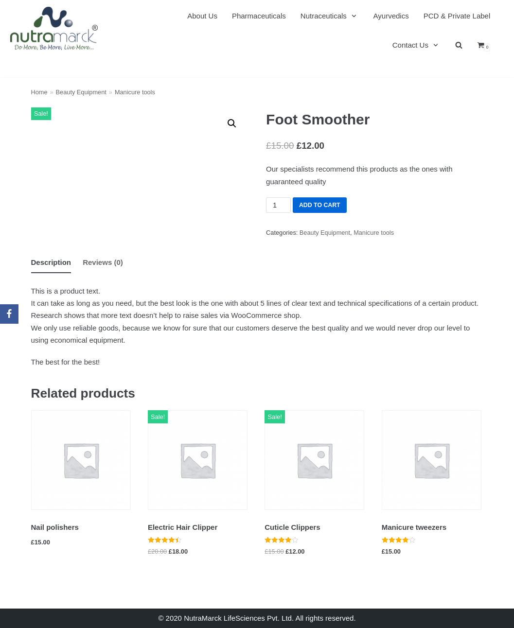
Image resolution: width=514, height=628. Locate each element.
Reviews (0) (103, 262)
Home (39, 92)
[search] (458, 45)
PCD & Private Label (457, 16)
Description (51, 262)
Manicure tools (135, 92)
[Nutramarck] (54, 28)
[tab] (51, 262)
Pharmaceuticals (259, 16)
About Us (202, 16)
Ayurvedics (391, 16)
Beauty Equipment (81, 92)
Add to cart (319, 205)
